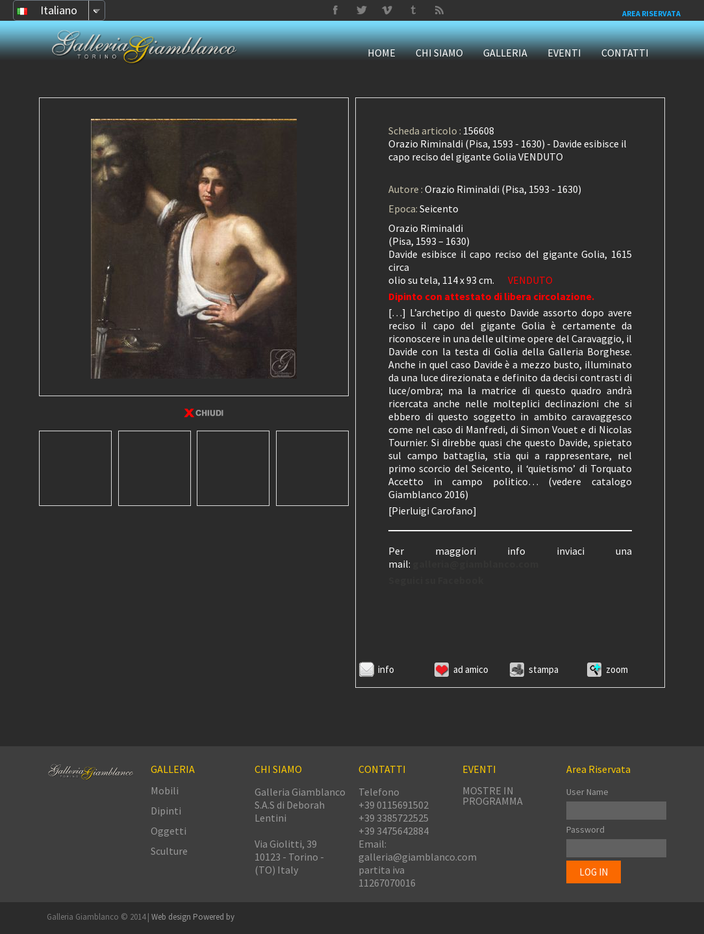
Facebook (335, 10)
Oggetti (168, 830)
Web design (172, 916)
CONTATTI (625, 52)
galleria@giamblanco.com (475, 563)
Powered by (213, 916)
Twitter (413, 10)
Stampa (544, 669)
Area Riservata (651, 13)
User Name (587, 792)
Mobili (165, 790)
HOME (382, 52)
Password (585, 829)
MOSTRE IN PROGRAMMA (492, 795)
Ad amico (470, 669)
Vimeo (361, 10)
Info (386, 669)
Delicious (439, 10)
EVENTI (564, 52)
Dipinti (166, 810)
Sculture (169, 850)
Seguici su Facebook (436, 580)
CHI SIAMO (439, 52)
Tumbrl (387, 10)
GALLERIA (505, 52)
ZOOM (617, 669)
